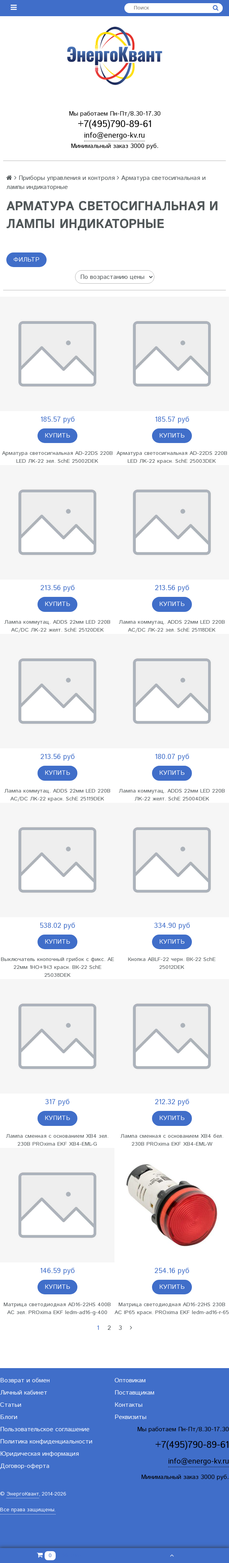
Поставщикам (134, 1392)
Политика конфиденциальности (46, 1441)
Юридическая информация (39, 1453)
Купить (57, 435)
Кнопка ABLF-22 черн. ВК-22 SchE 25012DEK (172, 963)
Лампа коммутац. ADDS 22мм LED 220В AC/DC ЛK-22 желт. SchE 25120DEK (57, 626)
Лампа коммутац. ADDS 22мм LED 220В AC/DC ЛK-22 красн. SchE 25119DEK (57, 795)
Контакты (128, 1405)
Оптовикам (130, 1380)
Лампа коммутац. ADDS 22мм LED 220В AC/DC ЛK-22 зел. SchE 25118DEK (172, 626)
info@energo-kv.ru (114, 135)
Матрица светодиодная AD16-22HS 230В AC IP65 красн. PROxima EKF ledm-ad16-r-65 (171, 1308)
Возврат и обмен (25, 1380)
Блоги (8, 1417)
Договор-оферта (24, 1466)
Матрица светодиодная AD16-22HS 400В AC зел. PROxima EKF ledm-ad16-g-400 (57, 1308)
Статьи (10, 1405)
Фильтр (26, 259)
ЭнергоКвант (22, 1494)
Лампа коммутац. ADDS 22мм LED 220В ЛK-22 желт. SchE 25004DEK (172, 795)
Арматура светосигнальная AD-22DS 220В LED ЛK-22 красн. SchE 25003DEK (171, 457)
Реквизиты (130, 1417)
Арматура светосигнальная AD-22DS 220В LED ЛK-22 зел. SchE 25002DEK (57, 457)
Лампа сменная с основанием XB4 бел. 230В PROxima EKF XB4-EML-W (171, 1140)
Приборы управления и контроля (67, 178)
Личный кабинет (23, 1392)
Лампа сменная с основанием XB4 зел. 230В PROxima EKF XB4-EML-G (57, 1140)
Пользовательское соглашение (45, 1429)
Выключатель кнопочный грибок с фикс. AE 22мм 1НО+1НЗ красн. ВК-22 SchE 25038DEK (57, 967)
